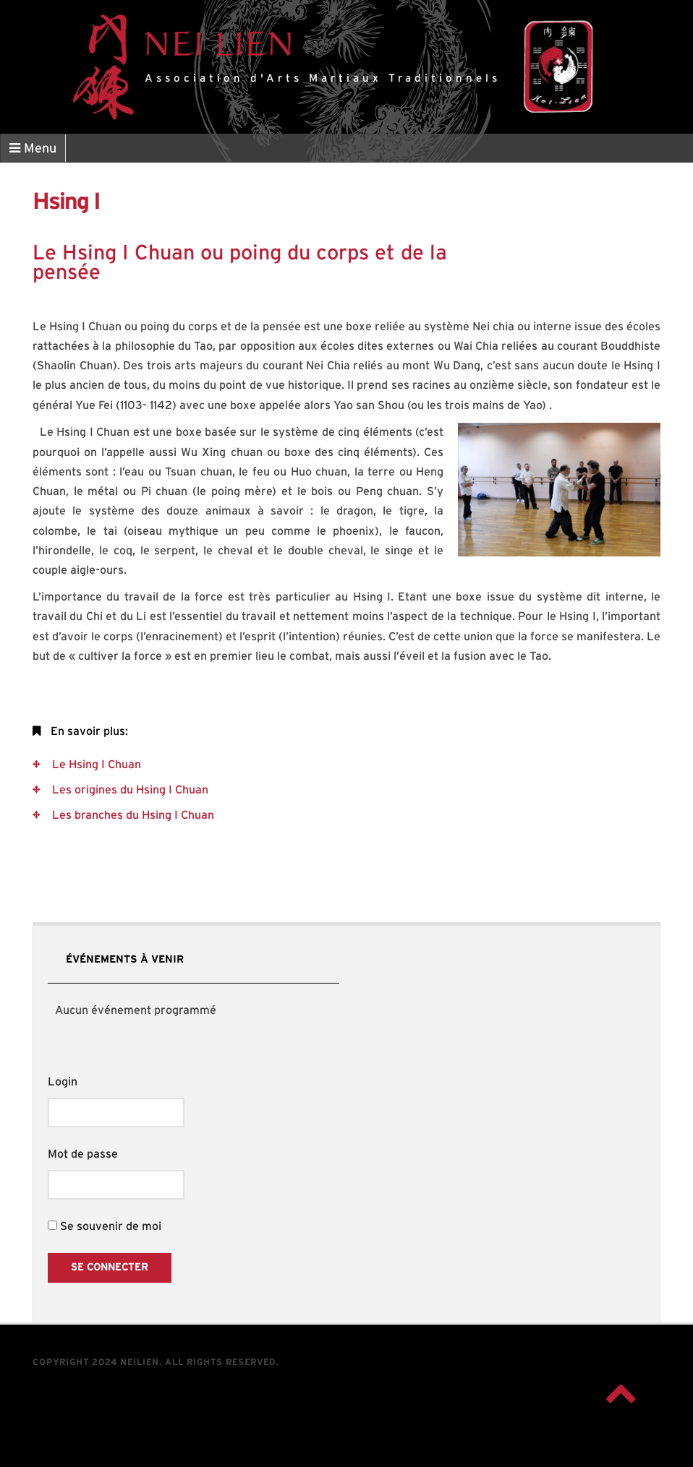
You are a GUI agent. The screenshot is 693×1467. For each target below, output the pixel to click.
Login (62, 1082)
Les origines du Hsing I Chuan (128, 790)
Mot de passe (83, 1154)
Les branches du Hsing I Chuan (131, 815)
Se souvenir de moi (104, 1226)
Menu (32, 148)
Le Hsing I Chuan (95, 764)
